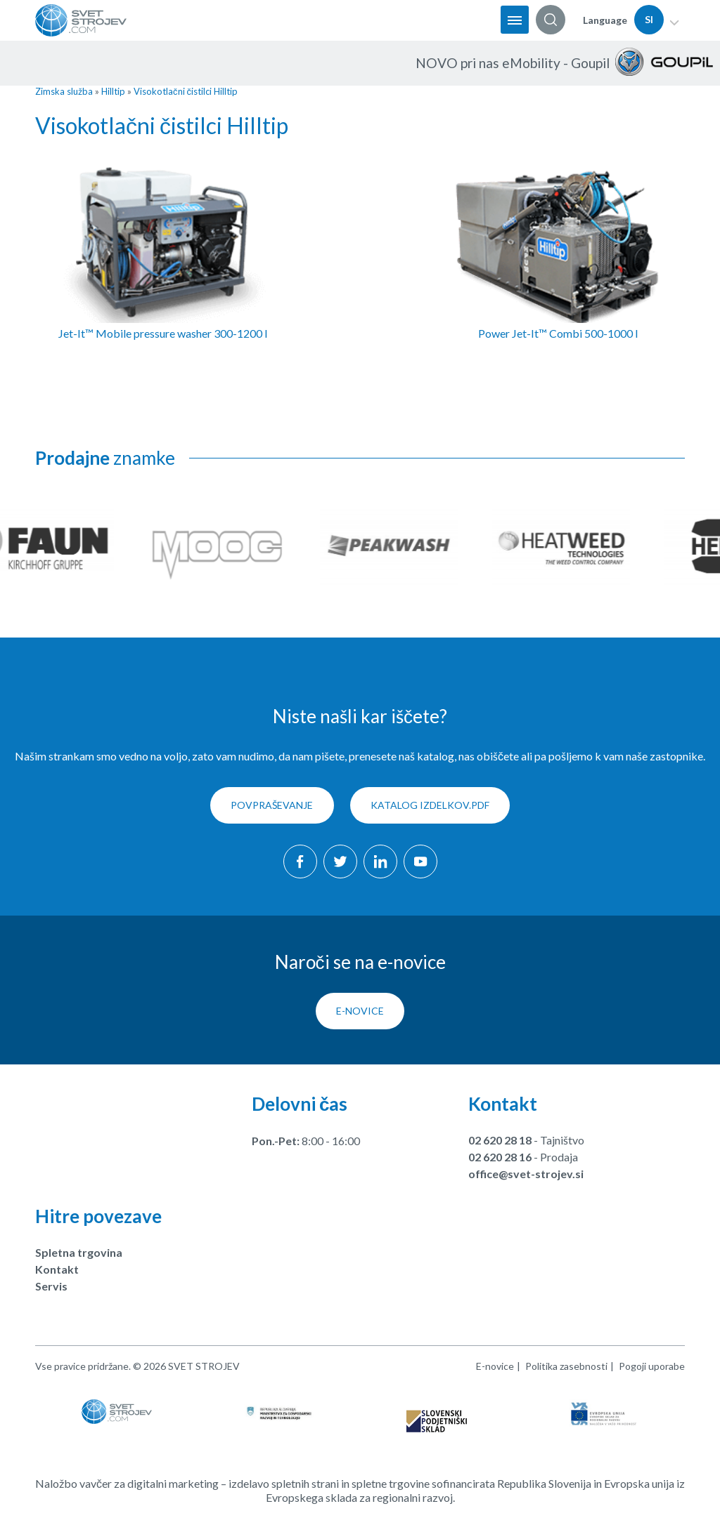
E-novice (360, 1011)
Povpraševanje (272, 806)
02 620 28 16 (500, 1157)
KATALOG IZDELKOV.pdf (430, 806)
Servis (51, 1286)
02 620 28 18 (500, 1140)
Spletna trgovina (78, 1253)
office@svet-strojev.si (526, 1174)
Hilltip (113, 91)
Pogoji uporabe (652, 1367)
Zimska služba (64, 91)
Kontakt (57, 1269)
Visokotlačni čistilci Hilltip (186, 91)
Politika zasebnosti (566, 1367)
